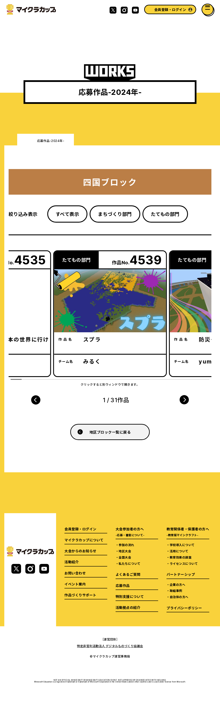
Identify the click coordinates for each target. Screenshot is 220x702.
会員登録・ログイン (170, 9)
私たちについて (129, 563)
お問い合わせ (75, 573)
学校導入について (182, 545)
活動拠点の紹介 (128, 607)
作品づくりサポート (80, 594)
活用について (179, 551)
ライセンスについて (184, 563)
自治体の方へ (179, 597)
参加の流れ (126, 545)
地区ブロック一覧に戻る (110, 432)
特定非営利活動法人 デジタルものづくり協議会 (110, 646)
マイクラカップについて (83, 539)
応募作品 (123, 585)
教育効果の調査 (180, 557)
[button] (35, 400)
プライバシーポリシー (184, 607)
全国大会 (125, 557)
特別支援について (130, 596)
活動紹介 (71, 561)
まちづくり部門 (115, 213)
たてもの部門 (165, 213)
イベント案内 (75, 584)
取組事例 (176, 590)
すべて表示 (67, 213)
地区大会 (125, 551)
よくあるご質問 (128, 574)
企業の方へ (177, 584)
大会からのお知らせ (80, 550)
